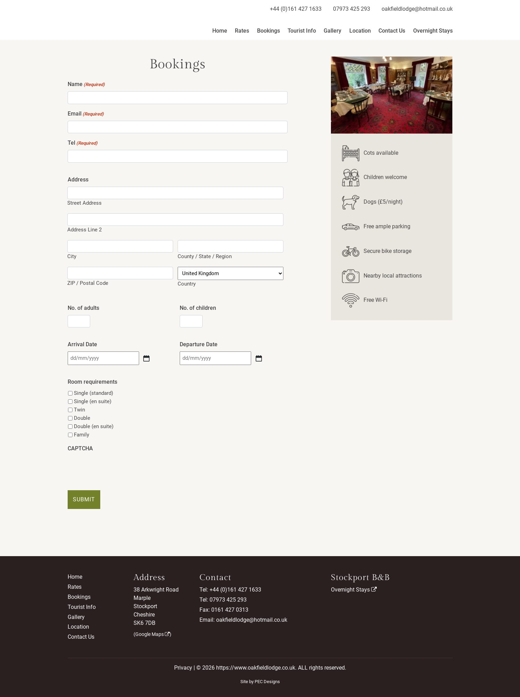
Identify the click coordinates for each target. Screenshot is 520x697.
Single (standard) (93, 393)
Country (187, 284)
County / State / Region (205, 256)
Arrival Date (82, 344)
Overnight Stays (433, 30)
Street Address (84, 203)
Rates (242, 30)
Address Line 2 (84, 230)
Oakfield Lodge (100, 20)
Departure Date (199, 344)
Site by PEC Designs (260, 681)
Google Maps (152, 634)
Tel (82, 143)
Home (219, 30)
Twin (79, 410)
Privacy (183, 667)
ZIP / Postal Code (87, 283)
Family (81, 435)
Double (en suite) (93, 426)
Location (360, 30)
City (71, 256)
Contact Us (391, 30)
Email (86, 114)
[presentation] (120, 469)
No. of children (198, 308)
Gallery (332, 30)
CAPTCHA (80, 448)
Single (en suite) (92, 401)
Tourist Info (302, 30)
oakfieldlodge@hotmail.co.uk (417, 9)
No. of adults (83, 308)
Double (82, 418)
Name (86, 84)
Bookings (268, 30)
